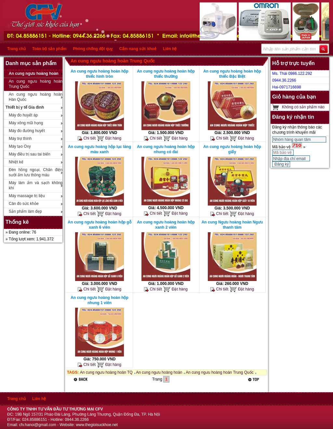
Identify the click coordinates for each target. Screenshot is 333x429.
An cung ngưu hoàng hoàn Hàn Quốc (35, 97)
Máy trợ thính (20, 138)
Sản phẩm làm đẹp (25, 211)
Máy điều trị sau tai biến (29, 154)
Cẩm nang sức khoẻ (137, 49)
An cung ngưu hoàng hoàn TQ (106, 372)
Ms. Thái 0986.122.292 (292, 73)
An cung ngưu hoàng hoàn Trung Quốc (35, 84)
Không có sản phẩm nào (303, 107)
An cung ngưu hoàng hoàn (34, 73)
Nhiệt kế (16, 162)
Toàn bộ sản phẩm (49, 49)
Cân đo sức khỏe (24, 203)
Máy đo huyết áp (23, 115)
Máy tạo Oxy (20, 146)
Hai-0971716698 (286, 87)
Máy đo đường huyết (27, 130)
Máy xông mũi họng (26, 123)
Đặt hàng (109, 138)
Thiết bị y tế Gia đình (25, 107)
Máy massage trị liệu (27, 196)
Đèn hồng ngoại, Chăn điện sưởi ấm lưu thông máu (35, 172)
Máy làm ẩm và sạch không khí (35, 185)
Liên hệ (170, 49)
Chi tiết (87, 138)
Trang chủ (16, 49)
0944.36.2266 (284, 80)
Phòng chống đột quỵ (93, 49)
